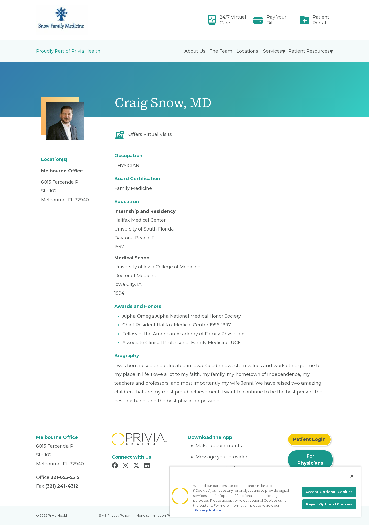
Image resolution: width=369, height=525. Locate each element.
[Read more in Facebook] (115, 466)
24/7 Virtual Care (233, 20)
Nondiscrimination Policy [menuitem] (156, 515)
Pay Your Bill (276, 20)
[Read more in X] (137, 466)
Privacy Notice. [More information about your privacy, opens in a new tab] (208, 510)
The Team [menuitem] (220, 51)
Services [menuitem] (272, 51)
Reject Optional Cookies (329, 504)
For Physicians (310, 459)
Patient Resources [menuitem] (309, 51)
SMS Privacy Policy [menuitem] (114, 515)
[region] (265, 491)
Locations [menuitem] (247, 51)
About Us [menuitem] (194, 51)
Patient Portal (321, 20)
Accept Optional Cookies (329, 492)
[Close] (351, 476)
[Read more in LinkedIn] (147, 466)
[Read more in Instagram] (126, 466)
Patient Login (309, 439)
